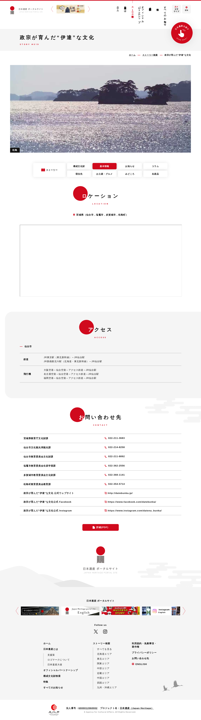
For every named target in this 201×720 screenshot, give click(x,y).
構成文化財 (79, 166)
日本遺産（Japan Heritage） (137, 708)
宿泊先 (79, 174)
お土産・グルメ (104, 174)
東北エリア (103, 659)
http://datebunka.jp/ (120, 493)
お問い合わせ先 (140, 658)
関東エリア (103, 663)
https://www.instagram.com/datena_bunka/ (135, 510)
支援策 (51, 655)
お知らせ (129, 166)
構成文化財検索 (150, 6)
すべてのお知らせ (165, 15)
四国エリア (103, 683)
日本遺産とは (125, 8)
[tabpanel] (100, 109)
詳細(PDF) (102, 527)
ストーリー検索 (132, 9)
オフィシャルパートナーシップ (141, 13)
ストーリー (52, 170)
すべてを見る (104, 649)
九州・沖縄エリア (107, 687)
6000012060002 (88, 708)
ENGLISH (141, 664)
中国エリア (103, 678)
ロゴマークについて (59, 659)
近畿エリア (103, 673)
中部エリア (103, 668)
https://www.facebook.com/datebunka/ (132, 502)
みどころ (129, 174)
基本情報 (104, 166)
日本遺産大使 (55, 664)
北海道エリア (104, 654)
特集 (45, 682)
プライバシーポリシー (144, 652)
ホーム (117, 7)
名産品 (155, 174)
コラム (155, 166)
